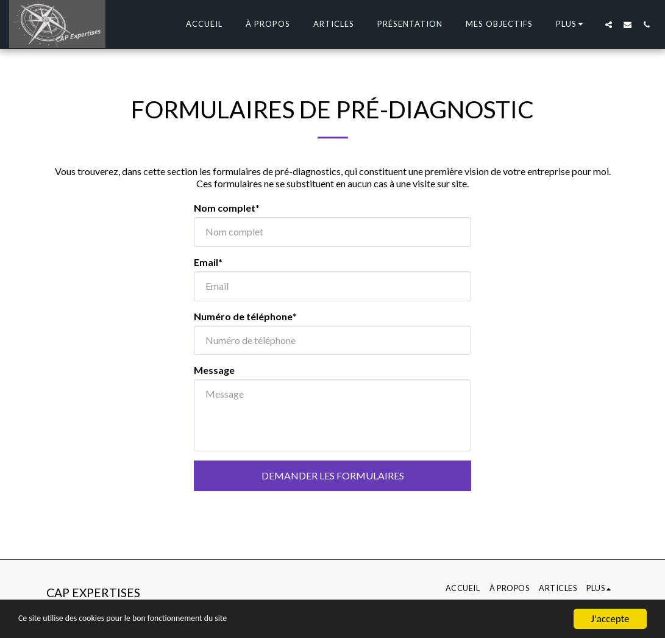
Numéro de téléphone (243, 316)
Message (214, 370)
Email (206, 262)
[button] (608, 24)
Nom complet (224, 207)
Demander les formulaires (332, 475)
